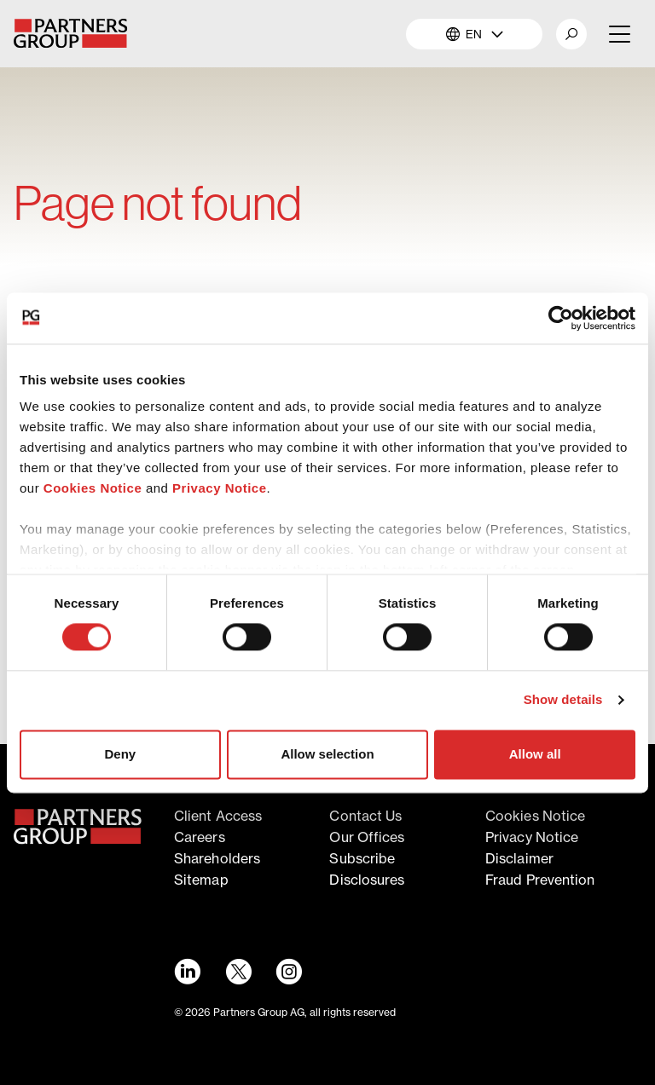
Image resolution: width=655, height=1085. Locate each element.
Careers (199, 836)
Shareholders (217, 858)
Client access (218, 815)
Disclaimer (519, 858)
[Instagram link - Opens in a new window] (289, 971)
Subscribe (362, 858)
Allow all (535, 754)
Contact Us (365, 815)
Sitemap (201, 879)
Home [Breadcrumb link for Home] (31, 154)
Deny (120, 754)
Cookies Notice (92, 488)
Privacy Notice (219, 488)
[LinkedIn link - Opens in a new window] (187, 971)
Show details (563, 700)
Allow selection (327, 754)
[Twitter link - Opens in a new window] (238, 971)
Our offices (366, 836)
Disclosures (366, 879)
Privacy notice (531, 836)
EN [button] (474, 33)
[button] (571, 34)
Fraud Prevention (540, 879)
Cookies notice (535, 815)
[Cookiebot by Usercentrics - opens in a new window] (560, 318)
